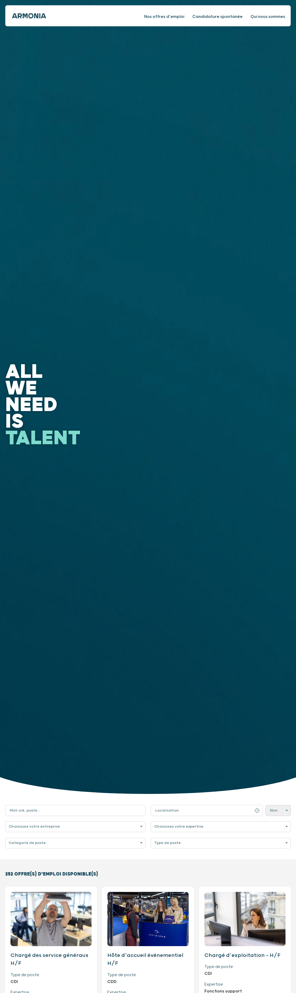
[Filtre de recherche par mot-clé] (75, 810)
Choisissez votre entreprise (34, 826)
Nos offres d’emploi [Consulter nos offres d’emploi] (164, 16)
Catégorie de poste (27, 843)
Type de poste (167, 843)
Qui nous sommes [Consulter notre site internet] (267, 16)
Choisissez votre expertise (178, 826)
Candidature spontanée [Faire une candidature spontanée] (217, 16)
